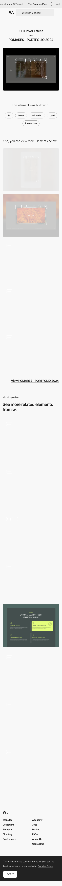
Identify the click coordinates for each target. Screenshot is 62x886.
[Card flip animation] (31, 534)
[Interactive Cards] (31, 440)
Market (36, 829)
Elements (7, 829)
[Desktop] (31, 215)
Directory (8, 834)
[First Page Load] (31, 261)
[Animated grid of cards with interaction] (31, 720)
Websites (7, 819)
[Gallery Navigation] (31, 307)
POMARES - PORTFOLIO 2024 (31, 39)
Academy (37, 819)
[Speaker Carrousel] (31, 673)
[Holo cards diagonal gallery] (31, 580)
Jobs (34, 824)
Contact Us (38, 843)
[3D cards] (31, 768)
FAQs (35, 834)
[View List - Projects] (31, 487)
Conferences (9, 839)
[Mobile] (31, 169)
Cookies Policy (45, 866)
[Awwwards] (11, 12)
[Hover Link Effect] (31, 353)
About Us (37, 839)
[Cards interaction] (31, 625)
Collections (8, 824)
